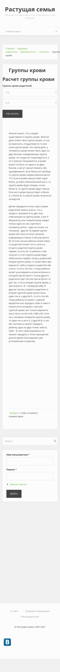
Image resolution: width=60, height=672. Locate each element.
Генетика (44, 51)
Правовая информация (37, 611)
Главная (10, 48)
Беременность (28, 51)
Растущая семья (30, 9)
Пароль (11, 469)
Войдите (14, 413)
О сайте (14, 611)
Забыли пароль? (18, 484)
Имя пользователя (18, 454)
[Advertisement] (29, 376)
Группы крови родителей (17, 85)
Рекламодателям (30, 616)
